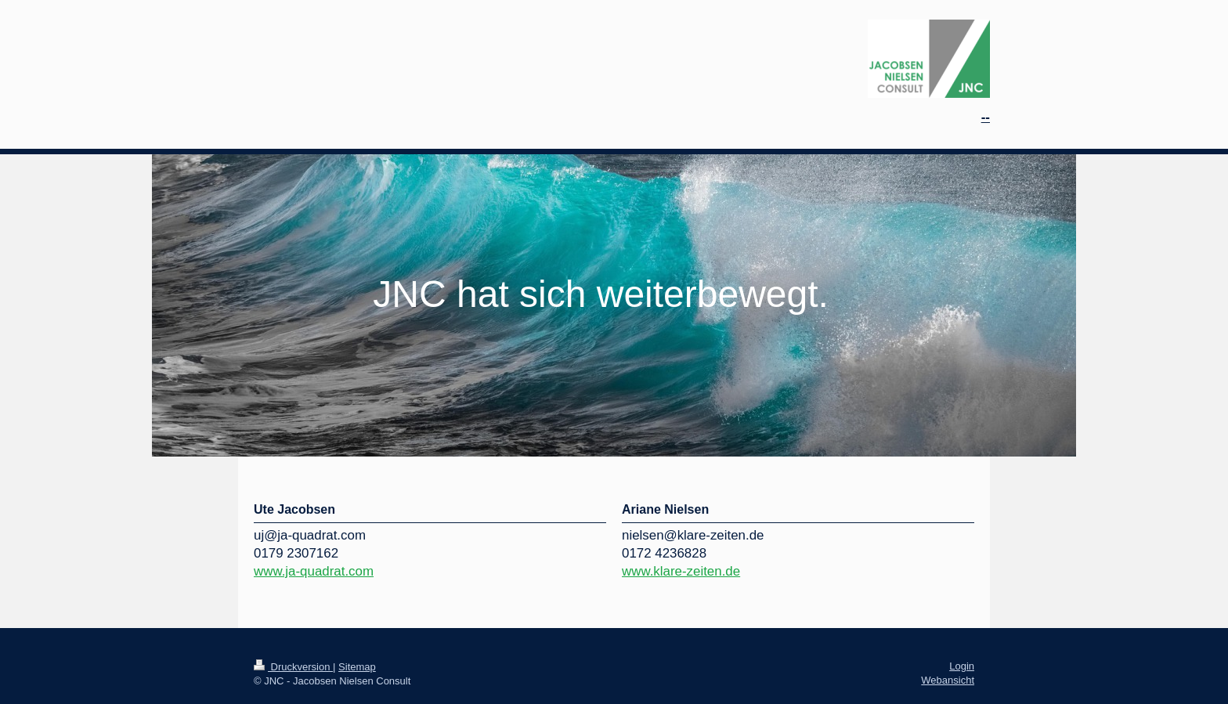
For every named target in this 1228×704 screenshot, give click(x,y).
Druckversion (293, 667)
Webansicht (947, 680)
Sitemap (357, 667)
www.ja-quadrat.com (314, 571)
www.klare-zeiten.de (681, 571)
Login (961, 666)
